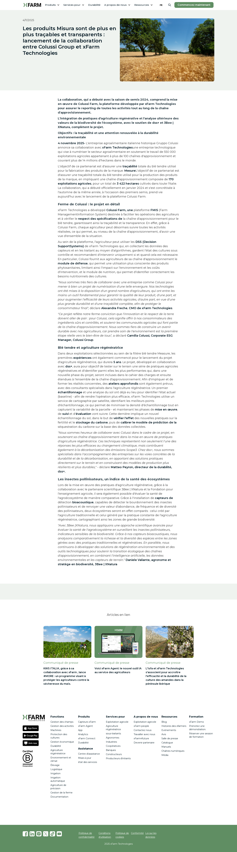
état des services (87, 762)
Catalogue (167, 742)
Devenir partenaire (144, 742)
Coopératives (113, 746)
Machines (55, 730)
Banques (111, 750)
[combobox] (161, 5)
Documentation (59, 796)
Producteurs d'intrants (118, 758)
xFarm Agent (85, 726)
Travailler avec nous (144, 734)
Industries (111, 741)
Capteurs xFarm (87, 721)
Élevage (55, 765)
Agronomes (112, 737)
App (80, 730)
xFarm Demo (196, 721)
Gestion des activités (62, 726)
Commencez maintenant (194, 4)
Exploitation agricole (117, 721)
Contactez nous (142, 730)
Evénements (168, 730)
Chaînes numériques (172, 750)
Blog (164, 721)
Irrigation (55, 773)
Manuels (166, 746)
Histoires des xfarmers (173, 726)
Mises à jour (84, 758)
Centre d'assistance (89, 753)
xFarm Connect (86, 738)
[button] (52, 5)
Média (164, 755)
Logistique (56, 769)
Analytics (83, 734)
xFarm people (141, 726)
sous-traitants (113, 733)
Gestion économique (62, 741)
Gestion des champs (61, 721)
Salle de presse (169, 738)
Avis (163, 734)
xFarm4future (141, 738)
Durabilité (94, 4)
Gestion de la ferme (61, 792)
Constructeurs (114, 754)
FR (161, 5)
